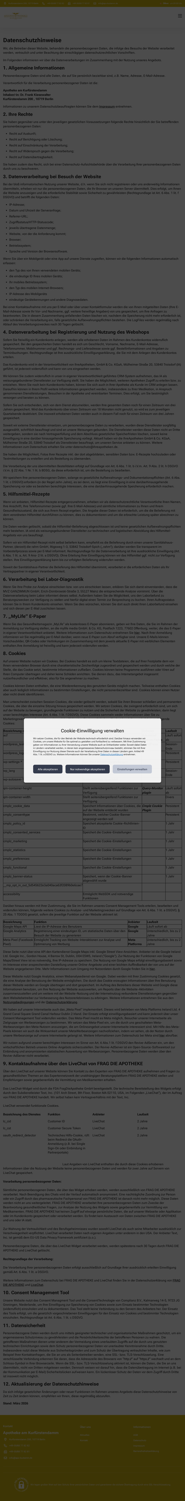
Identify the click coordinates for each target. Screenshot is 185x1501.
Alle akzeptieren (48, 769)
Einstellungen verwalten (132, 769)
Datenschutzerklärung (111, 754)
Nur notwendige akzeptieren (87, 769)
